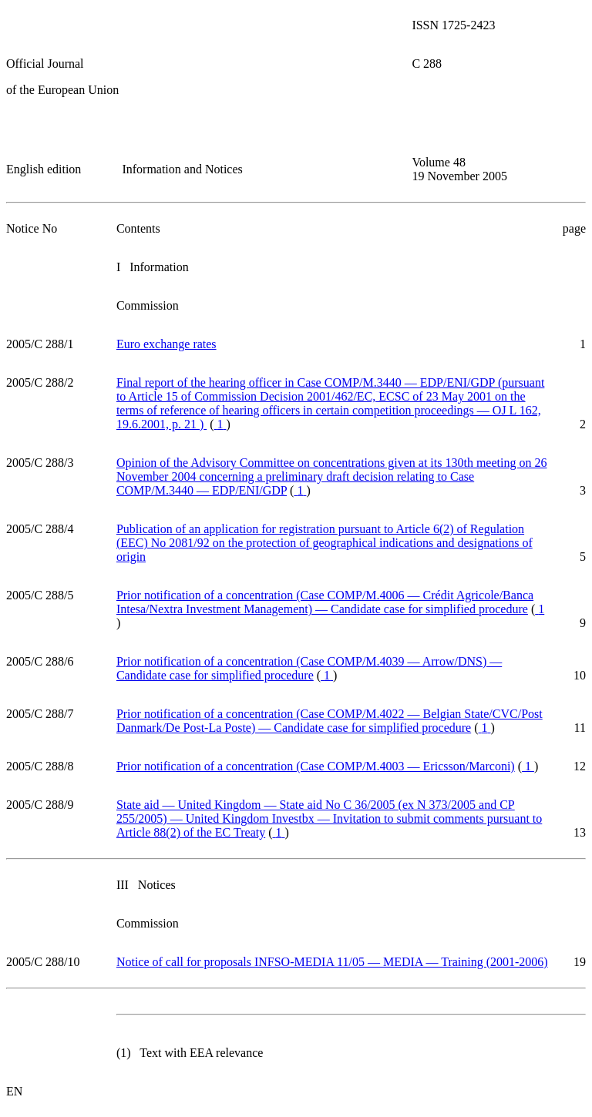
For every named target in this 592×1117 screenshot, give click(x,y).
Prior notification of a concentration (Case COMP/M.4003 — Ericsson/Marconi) (315, 766)
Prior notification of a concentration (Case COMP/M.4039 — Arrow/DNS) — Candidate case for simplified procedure (309, 668)
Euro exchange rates (166, 344)
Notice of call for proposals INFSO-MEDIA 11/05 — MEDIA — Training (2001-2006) (332, 961)
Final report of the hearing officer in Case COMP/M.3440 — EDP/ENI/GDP (330, 403)
